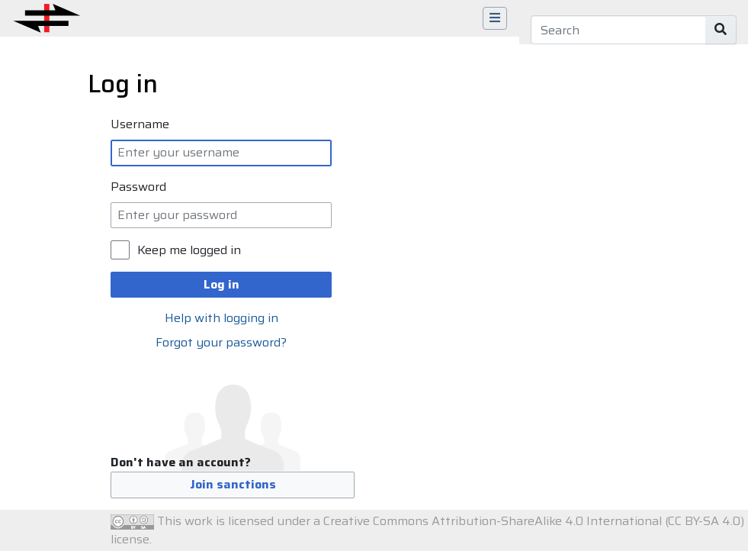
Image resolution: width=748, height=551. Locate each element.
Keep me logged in (189, 249)
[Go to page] (721, 29)
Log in (221, 284)
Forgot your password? (221, 342)
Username (140, 124)
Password (138, 187)
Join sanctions (233, 484)
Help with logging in (221, 317)
